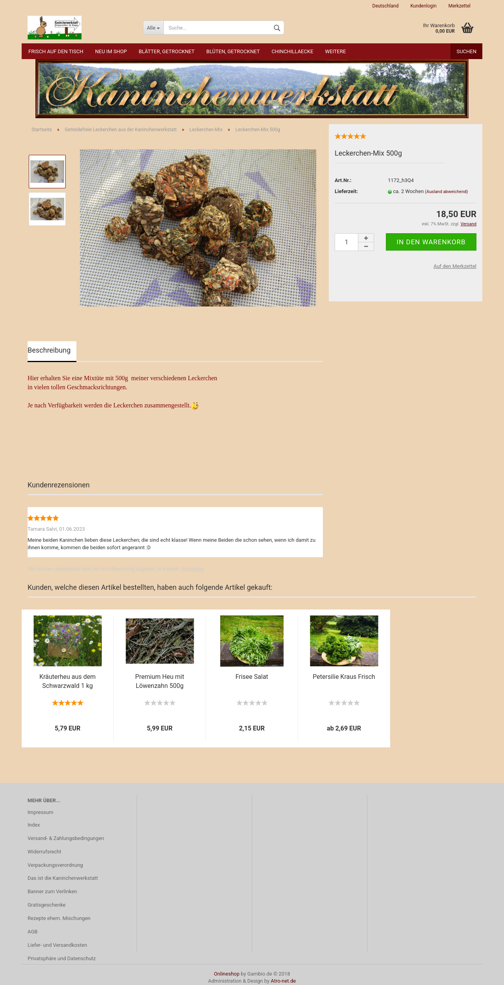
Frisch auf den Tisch (55, 51)
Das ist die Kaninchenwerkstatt (63, 878)
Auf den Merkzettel (455, 266)
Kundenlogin (423, 6)
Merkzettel (459, 6)
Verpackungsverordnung (55, 865)
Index (34, 825)
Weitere (335, 51)
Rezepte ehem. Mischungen (59, 918)
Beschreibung (49, 350)
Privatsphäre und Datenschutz (62, 958)
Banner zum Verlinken (52, 891)
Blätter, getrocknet (167, 51)
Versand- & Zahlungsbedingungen (66, 838)
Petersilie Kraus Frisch (344, 676)
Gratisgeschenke (47, 905)
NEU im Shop (111, 51)
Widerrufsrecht (44, 852)
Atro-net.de (283, 981)
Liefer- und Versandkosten (57, 945)
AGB (32, 932)
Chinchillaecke (292, 51)
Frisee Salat (251, 676)
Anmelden (193, 569)
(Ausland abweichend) (446, 191)
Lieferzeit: (346, 191)
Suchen (466, 51)
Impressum (40, 812)
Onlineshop (226, 974)
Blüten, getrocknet (233, 51)
